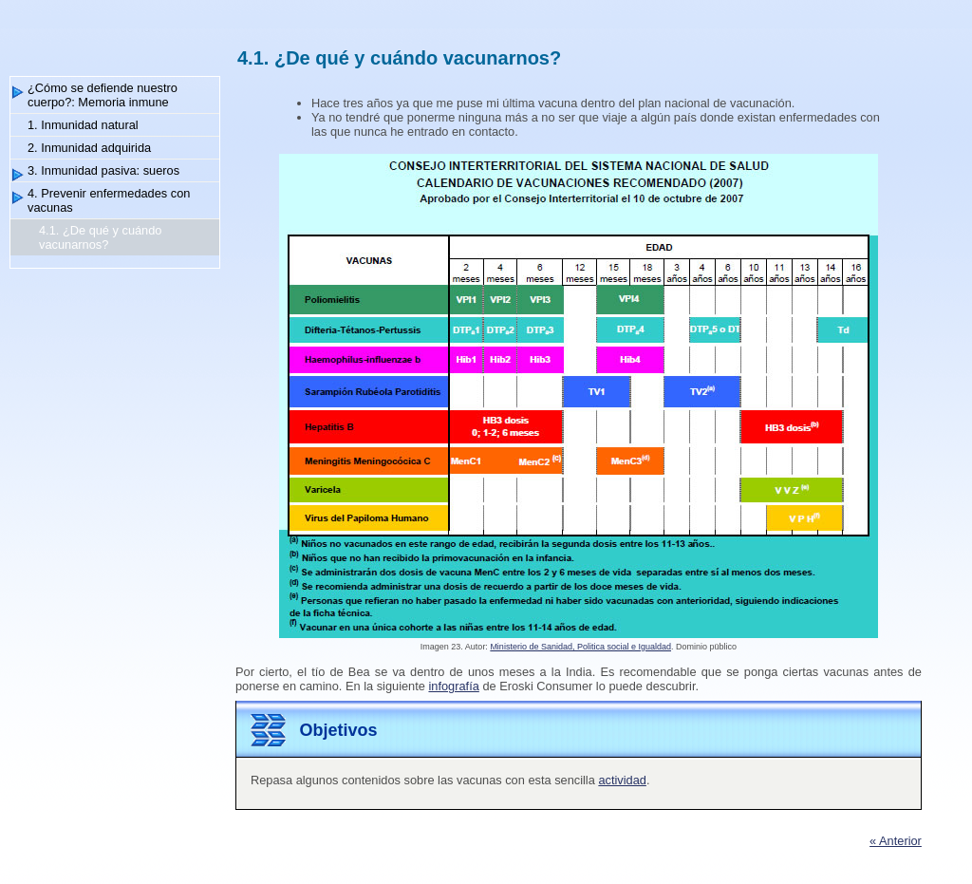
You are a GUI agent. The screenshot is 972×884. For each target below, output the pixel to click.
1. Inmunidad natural (83, 125)
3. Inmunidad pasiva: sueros (103, 170)
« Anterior (895, 841)
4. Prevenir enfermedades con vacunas (109, 200)
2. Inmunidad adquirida (89, 148)
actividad (622, 780)
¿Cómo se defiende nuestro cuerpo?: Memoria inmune (103, 95)
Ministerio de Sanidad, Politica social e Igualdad (580, 646)
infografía (453, 686)
